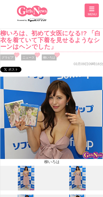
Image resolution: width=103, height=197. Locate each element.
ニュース (29, 57)
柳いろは (49, 57)
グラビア (8, 57)
